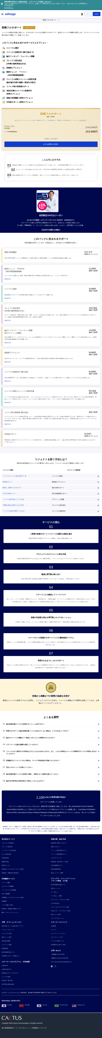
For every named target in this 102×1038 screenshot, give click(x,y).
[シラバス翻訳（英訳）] (8, 905)
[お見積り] (96, 14)
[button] (82, 13)
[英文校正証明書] (6, 941)
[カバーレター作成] (6, 933)
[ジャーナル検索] (6, 977)
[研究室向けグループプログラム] (10, 973)
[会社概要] (53, 926)
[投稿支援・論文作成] (58, 839)
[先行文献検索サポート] (57, 865)
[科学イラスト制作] (56, 914)
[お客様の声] (5, 965)
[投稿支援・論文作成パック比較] (59, 862)
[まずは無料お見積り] (51, 144)
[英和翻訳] (4, 901)
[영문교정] (42, 1005)
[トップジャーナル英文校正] (9, 850)
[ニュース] (53, 930)
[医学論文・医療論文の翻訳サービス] (11, 909)
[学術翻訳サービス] (8, 879)
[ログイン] (88, 14)
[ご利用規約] (34, 1028)
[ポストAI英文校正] (6, 854)
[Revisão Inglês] (61, 1005)
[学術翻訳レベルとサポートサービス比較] (12, 897)
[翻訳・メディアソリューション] (10, 912)
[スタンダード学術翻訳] (8, 886)
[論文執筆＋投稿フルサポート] (59, 843)
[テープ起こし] (54, 892)
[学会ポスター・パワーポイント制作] (60, 911)
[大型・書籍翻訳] (6, 894)
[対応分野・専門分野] (7, 980)
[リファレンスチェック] (8, 930)
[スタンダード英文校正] (8, 843)
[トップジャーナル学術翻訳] (9, 890)
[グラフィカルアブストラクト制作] (60, 907)
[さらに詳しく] (8, 7)
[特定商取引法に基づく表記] (58, 945)
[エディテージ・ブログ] (57, 937)
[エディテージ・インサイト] (58, 933)
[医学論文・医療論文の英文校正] (10, 873)
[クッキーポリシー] (22, 1028)
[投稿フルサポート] (56, 847)
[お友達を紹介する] (6, 969)
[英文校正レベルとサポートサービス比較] (12, 869)
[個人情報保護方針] (8, 1028)
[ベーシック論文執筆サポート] (59, 850)
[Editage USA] (78, 1005)
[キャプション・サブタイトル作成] (60, 899)
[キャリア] (44, 1028)
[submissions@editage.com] (64, 962)
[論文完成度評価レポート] (8, 952)
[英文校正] (7, 1005)
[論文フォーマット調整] (57, 873)
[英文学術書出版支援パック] (58, 885)
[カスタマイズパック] (56, 858)
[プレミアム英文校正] (7, 847)
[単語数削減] (5, 948)
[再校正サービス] (6, 865)
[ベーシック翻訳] (6, 882)
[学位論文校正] (5, 858)
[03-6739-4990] (64, 958)
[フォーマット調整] (6, 945)
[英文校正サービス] (8, 839)
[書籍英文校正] (5, 862)
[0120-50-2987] (61, 954)
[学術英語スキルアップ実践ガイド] (11, 956)
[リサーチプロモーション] (57, 918)
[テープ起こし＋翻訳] (56, 896)
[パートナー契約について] (57, 941)
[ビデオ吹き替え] (55, 903)
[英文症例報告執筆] (56, 869)
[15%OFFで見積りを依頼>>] (51, 230)
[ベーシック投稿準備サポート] (59, 854)
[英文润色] (24, 1005)
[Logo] (10, 15)
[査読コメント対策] (6, 937)
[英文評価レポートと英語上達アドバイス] (12, 926)
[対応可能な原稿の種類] (8, 984)
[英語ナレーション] (56, 888)
